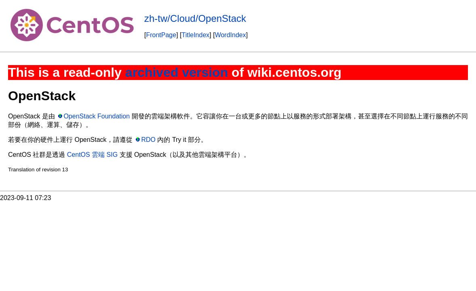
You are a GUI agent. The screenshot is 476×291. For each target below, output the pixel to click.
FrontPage (161, 35)
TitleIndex (196, 35)
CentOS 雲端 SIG (92, 154)
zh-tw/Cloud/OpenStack (195, 18)
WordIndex (230, 35)
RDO (148, 139)
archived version (176, 72)
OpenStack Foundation (96, 116)
